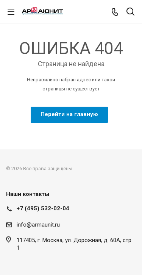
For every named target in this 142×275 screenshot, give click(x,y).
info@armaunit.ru (38, 224)
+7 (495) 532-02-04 (43, 208)
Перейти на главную (69, 114)
